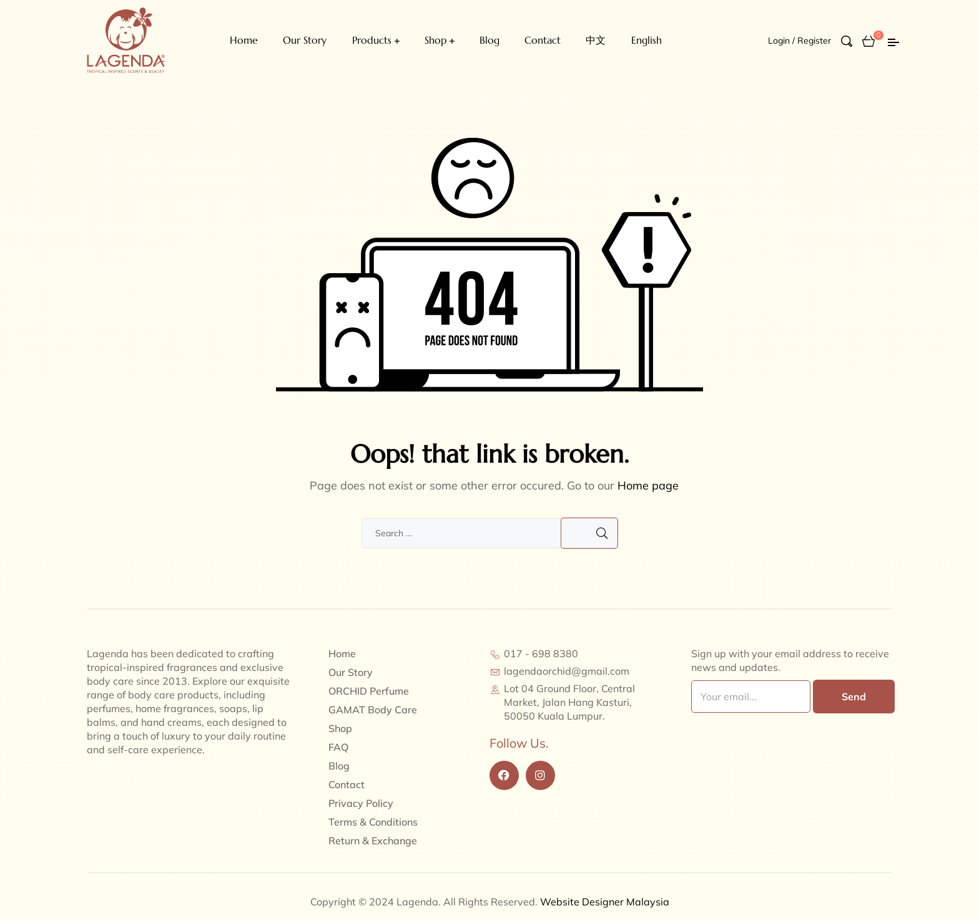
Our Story (305, 40)
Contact (542, 40)
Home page (648, 485)
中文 (596, 40)
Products (371, 40)
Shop (435, 40)
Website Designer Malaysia (604, 901)
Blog (489, 40)
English (646, 40)
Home (244, 40)
